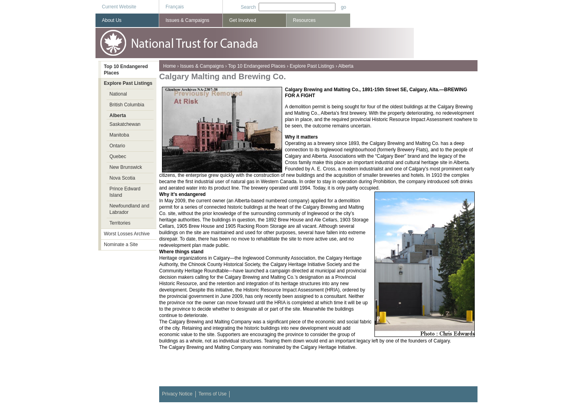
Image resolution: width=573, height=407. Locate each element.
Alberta (345, 66)
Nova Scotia (122, 178)
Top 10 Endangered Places (256, 66)
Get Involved (242, 20)
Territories (120, 223)
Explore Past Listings (312, 66)
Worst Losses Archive (127, 234)
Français (175, 7)
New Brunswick (125, 167)
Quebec (117, 156)
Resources (304, 20)
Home (169, 66)
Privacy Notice (177, 394)
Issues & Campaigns (202, 66)
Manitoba (119, 135)
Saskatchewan (124, 124)
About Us (111, 20)
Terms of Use (213, 394)
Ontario (117, 146)
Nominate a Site (121, 244)
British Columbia (126, 105)
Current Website (119, 7)
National (118, 94)
